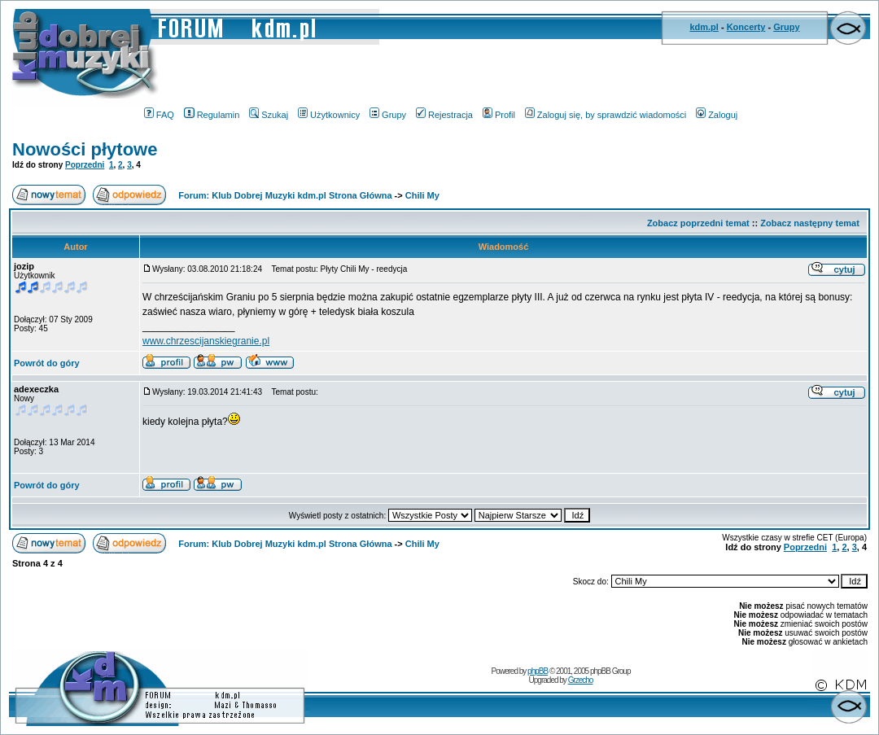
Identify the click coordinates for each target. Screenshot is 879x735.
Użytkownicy (329, 115)
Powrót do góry (47, 363)
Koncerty (746, 27)
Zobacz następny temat (809, 223)
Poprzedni (84, 164)
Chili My (422, 195)
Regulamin (212, 115)
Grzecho (580, 680)
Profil (499, 115)
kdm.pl (703, 27)
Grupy (786, 27)
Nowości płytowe (84, 149)
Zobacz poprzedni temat (698, 223)
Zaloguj (716, 115)
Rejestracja (444, 115)
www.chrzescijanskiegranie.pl (205, 341)
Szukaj (268, 115)
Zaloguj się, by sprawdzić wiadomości (605, 115)
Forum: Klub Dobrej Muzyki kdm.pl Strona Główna (284, 195)
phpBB (537, 671)
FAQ (159, 115)
